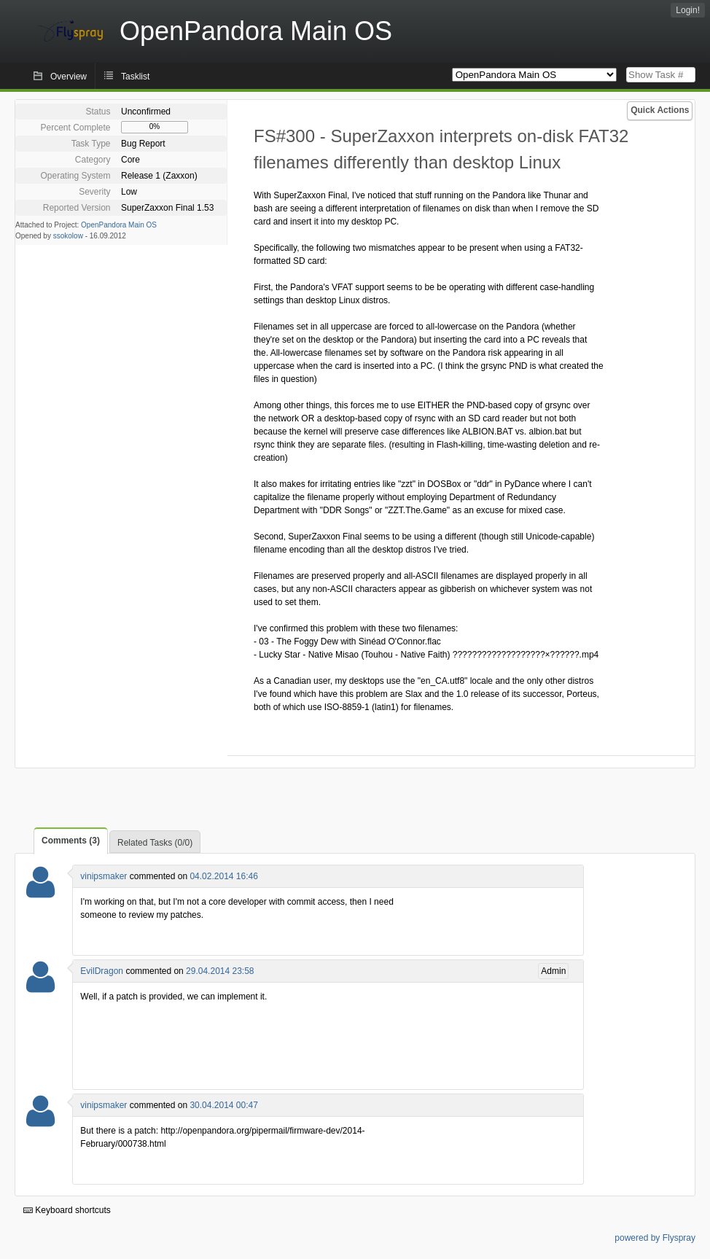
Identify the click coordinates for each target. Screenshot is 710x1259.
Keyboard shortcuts (67, 1210)
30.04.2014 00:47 (223, 1105)
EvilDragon (101, 971)
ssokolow (68, 236)
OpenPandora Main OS (119, 225)
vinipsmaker (103, 876)
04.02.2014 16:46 (223, 876)
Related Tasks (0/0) (154, 843)
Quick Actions (660, 110)
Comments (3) (71, 840)
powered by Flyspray (655, 1238)
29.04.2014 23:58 (220, 971)
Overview (68, 76)
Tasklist (135, 76)
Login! (688, 10)
